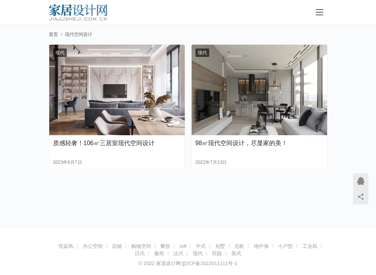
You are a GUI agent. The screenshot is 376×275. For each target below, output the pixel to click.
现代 (60, 52)
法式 (178, 253)
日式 (140, 253)
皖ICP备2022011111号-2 (209, 263)
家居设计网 (168, 263)
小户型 (285, 246)
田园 (217, 253)
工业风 (309, 246)
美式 (236, 253)
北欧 (239, 246)
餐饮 (165, 246)
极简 (159, 253)
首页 (53, 34)
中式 (201, 246)
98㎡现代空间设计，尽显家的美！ (241, 143)
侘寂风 (65, 246)
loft (183, 246)
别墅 (220, 246)
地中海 (261, 246)
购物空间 (141, 246)
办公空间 (93, 246)
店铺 (117, 246)
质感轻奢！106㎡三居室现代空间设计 (104, 143)
